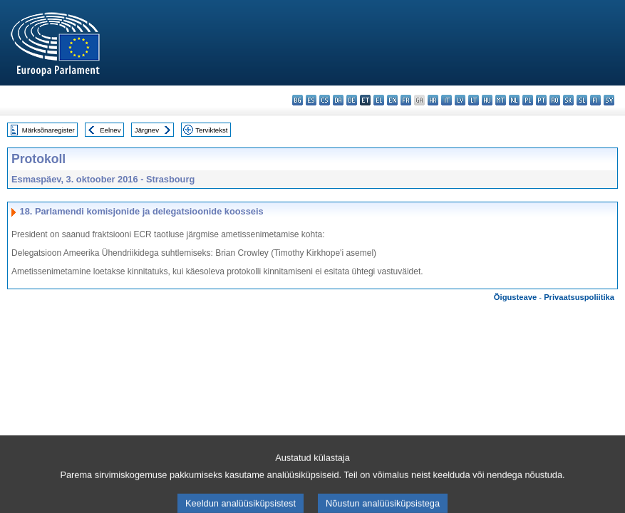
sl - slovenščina (582, 100)
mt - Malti (500, 100)
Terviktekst (211, 130)
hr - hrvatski (433, 100)
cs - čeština (324, 100)
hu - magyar (487, 100)
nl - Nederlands (514, 100)
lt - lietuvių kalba (473, 100)
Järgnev (147, 130)
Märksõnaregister (48, 130)
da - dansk (338, 100)
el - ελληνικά (378, 100)
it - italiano (446, 100)
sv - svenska (609, 100)
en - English (392, 100)
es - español (311, 100)
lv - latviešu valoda (460, 100)
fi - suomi (595, 100)
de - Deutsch (351, 100)
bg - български (297, 100)
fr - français (406, 100)
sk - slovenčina (568, 100)
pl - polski (527, 100)
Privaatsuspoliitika (579, 297)
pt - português (541, 100)
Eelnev (110, 130)
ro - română (554, 100)
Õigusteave (515, 297)
